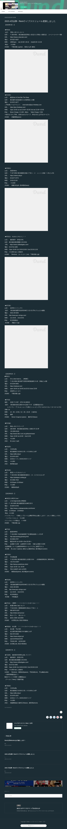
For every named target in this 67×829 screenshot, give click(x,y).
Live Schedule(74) (8, 707)
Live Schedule (11, 11)
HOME (3, 11)
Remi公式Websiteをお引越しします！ (15, 740)
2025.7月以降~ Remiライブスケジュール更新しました (19, 768)
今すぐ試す (23, 7)
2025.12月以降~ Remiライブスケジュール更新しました (20, 754)
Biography (20, 11)
